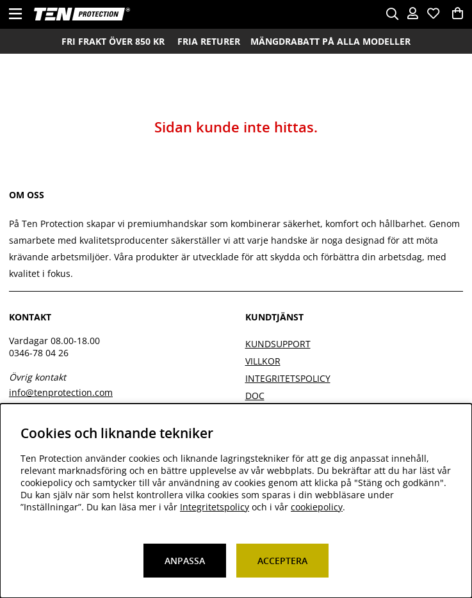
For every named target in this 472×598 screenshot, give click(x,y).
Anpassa (185, 561)
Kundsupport (278, 344)
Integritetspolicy (287, 378)
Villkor (263, 361)
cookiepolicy (317, 507)
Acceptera (282, 561)
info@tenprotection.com (61, 392)
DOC (254, 395)
